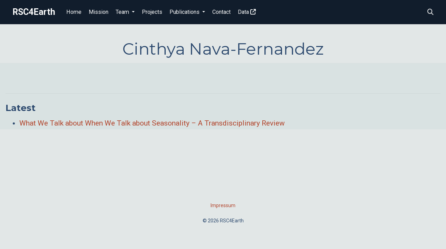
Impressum (223, 205)
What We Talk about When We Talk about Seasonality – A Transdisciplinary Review (152, 123)
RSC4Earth (33, 12)
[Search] (430, 12)
